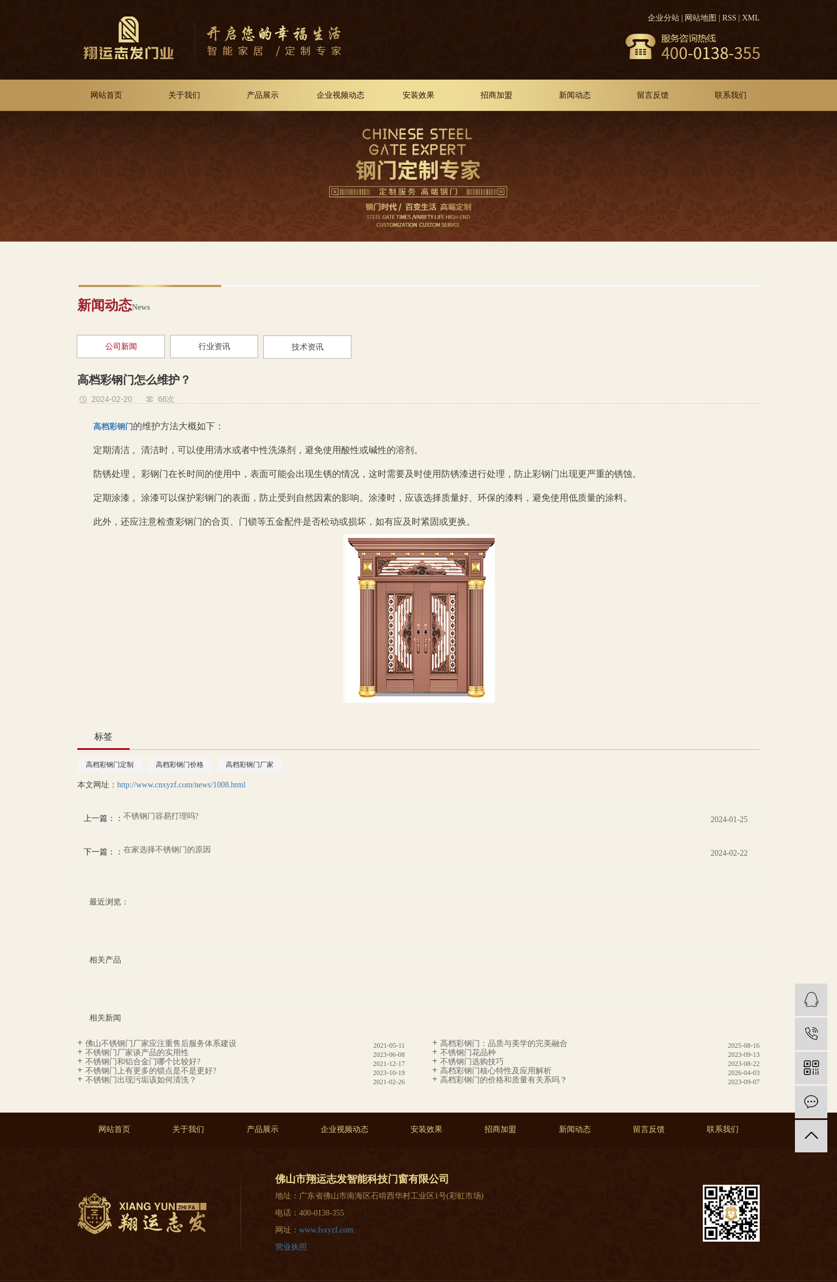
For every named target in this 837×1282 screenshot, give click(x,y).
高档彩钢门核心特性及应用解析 (496, 1071)
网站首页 (106, 95)
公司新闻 (121, 346)
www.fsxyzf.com (326, 1230)
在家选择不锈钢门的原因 (167, 850)
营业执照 (291, 1247)
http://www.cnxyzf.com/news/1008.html (181, 785)
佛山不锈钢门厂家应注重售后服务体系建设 (161, 1043)
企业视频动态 (340, 95)
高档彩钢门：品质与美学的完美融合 (503, 1043)
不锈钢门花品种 (468, 1052)
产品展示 (263, 95)
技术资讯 (308, 347)
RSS (729, 18)
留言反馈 (653, 95)
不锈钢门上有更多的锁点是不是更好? (150, 1071)
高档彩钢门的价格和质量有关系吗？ (503, 1080)
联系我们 (731, 95)
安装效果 (418, 95)
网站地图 (700, 18)
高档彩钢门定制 (110, 765)
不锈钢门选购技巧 (472, 1061)
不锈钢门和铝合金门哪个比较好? (142, 1061)
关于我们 (184, 95)
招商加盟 (496, 95)
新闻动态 (575, 95)
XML (751, 18)
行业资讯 (214, 346)
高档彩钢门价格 (180, 765)
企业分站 (663, 18)
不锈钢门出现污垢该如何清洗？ (141, 1080)
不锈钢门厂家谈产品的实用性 (137, 1052)
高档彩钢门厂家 (250, 765)
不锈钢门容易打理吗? (160, 816)
